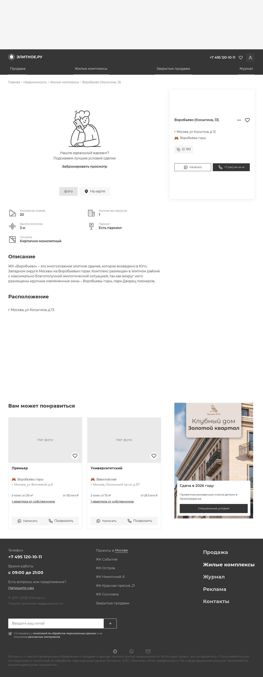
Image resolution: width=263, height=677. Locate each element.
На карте (94, 191)
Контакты (216, 601)
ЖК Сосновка (107, 594)
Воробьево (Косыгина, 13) (101, 82)
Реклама (214, 589)
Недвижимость (35, 82)
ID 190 (184, 149)
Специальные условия (213, 508)
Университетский (106, 468)
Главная (14, 82)
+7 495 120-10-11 (25, 556)
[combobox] (121, 551)
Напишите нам (21, 588)
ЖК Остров (105, 568)
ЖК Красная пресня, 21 (115, 586)
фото (68, 191)
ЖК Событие (107, 559)
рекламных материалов (44, 636)
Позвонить (61, 521)
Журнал (246, 69)
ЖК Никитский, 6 (110, 577)
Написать (193, 167)
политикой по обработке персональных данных (65, 633)
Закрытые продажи (173, 69)
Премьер (20, 468)
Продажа (17, 69)
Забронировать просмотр (84, 166)
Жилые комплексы (91, 69)
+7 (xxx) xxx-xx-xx (231, 167)
